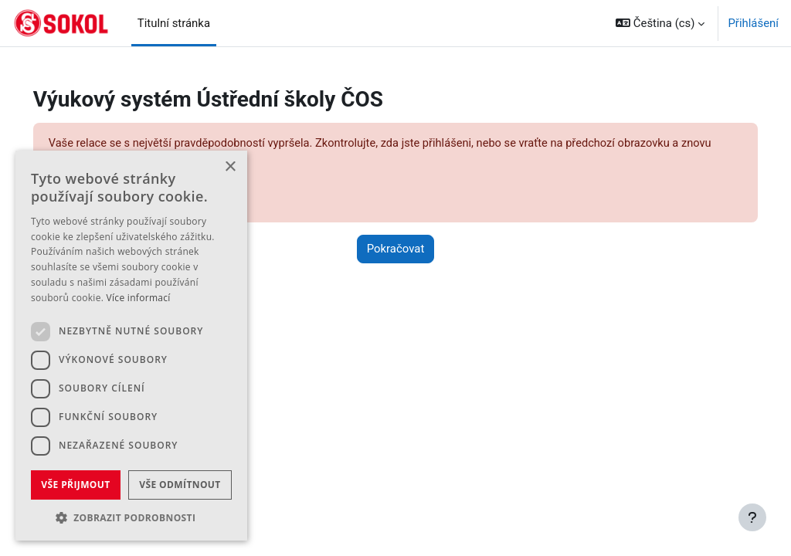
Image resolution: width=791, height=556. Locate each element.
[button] (660, 23)
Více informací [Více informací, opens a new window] (139, 297)
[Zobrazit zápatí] (752, 517)
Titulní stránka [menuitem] (173, 23)
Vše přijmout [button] (75, 484)
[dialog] (131, 346)
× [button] (230, 167)
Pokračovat (396, 250)
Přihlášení (753, 23)
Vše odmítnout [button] (179, 484)
